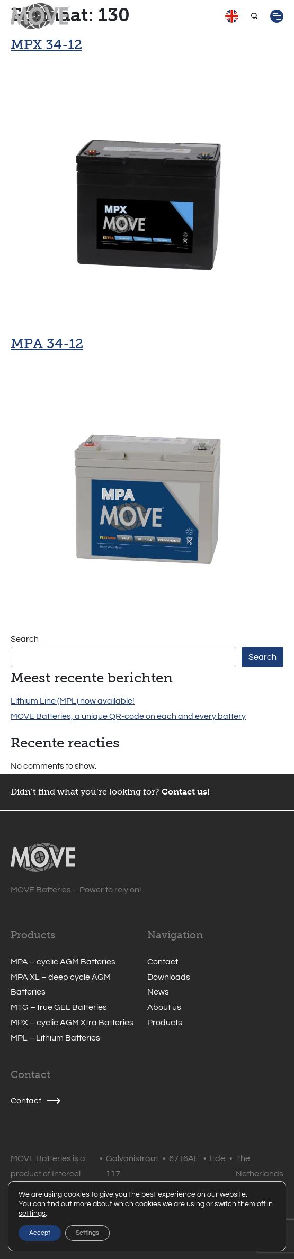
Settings (87, 1232)
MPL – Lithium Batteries (55, 1038)
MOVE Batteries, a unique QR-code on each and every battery (128, 716)
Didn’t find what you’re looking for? (85, 792)
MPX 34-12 (46, 44)
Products (164, 1022)
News (158, 992)
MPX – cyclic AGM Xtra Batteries (72, 1022)
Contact (162, 961)
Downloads (168, 977)
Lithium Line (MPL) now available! (73, 701)
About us (164, 1007)
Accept (39, 1232)
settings (32, 1213)
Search (25, 639)
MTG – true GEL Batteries (59, 1007)
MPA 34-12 (47, 343)
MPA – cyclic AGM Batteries (63, 961)
